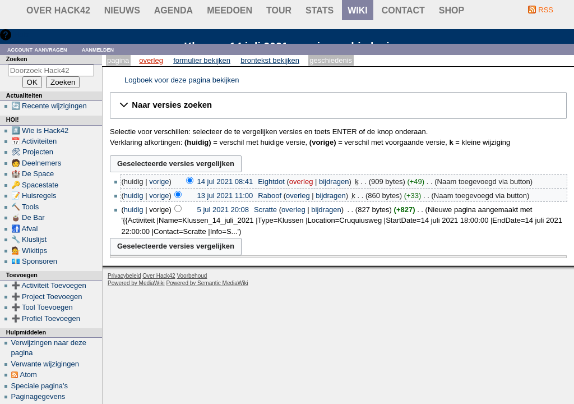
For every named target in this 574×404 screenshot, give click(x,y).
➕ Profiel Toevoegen (45, 318)
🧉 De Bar (28, 217)
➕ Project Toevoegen (46, 296)
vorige (159, 181)
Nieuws (122, 10)
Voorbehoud (192, 276)
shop (451, 10)
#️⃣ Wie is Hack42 (40, 130)
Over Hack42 (58, 10)
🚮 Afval (24, 228)
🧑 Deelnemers (36, 163)
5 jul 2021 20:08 (223, 209)
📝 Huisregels (34, 195)
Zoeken (16, 59)
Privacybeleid (124, 276)
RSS (545, 10)
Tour (278, 10)
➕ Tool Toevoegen (42, 307)
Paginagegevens (38, 396)
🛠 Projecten (32, 152)
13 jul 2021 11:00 (225, 195)
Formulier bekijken (201, 60)
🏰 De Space (32, 173)
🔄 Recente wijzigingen (49, 106)
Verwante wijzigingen (45, 364)
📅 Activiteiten (34, 141)
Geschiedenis (330, 60)
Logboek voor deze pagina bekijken (181, 80)
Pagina (118, 60)
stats (319, 10)
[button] (338, 105)
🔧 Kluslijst (29, 239)
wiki (358, 10)
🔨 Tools (25, 207)
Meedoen (229, 10)
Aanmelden (98, 49)
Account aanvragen (37, 49)
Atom (28, 374)
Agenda (173, 10)
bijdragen (334, 181)
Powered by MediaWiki (136, 283)
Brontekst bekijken (269, 60)
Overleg (151, 60)
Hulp (21, 34)
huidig (134, 195)
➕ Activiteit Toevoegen (48, 285)
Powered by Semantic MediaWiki (207, 283)
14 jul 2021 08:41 (225, 181)
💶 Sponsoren (34, 261)
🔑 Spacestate (35, 185)
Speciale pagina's (39, 386)
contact (403, 10)
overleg (301, 181)
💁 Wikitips (29, 250)
